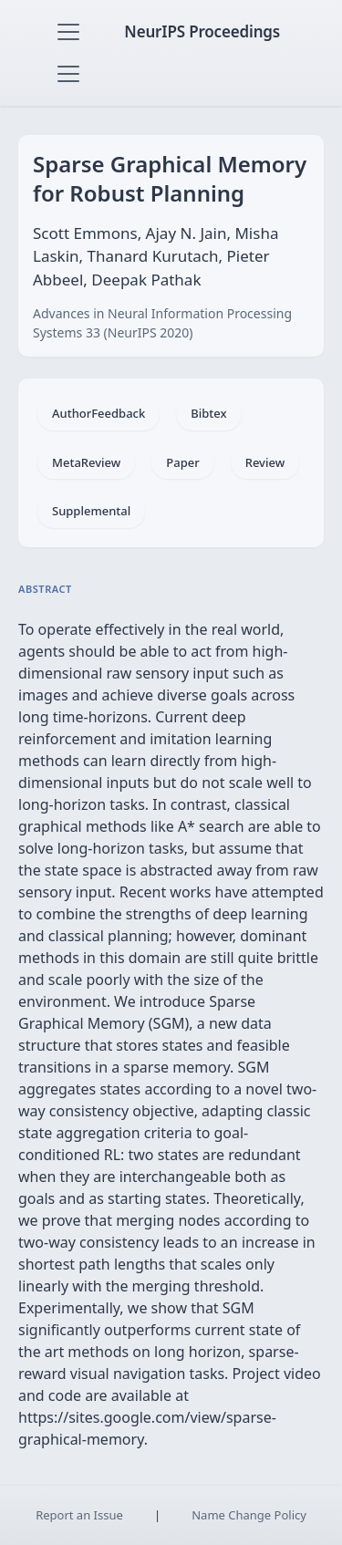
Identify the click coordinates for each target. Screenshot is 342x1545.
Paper (182, 462)
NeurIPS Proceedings (202, 31)
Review (265, 462)
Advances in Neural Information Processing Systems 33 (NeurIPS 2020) (162, 323)
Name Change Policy (249, 1515)
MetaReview (86, 462)
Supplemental (91, 511)
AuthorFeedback (98, 413)
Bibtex (208, 413)
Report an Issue (79, 1515)
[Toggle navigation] (68, 32)
